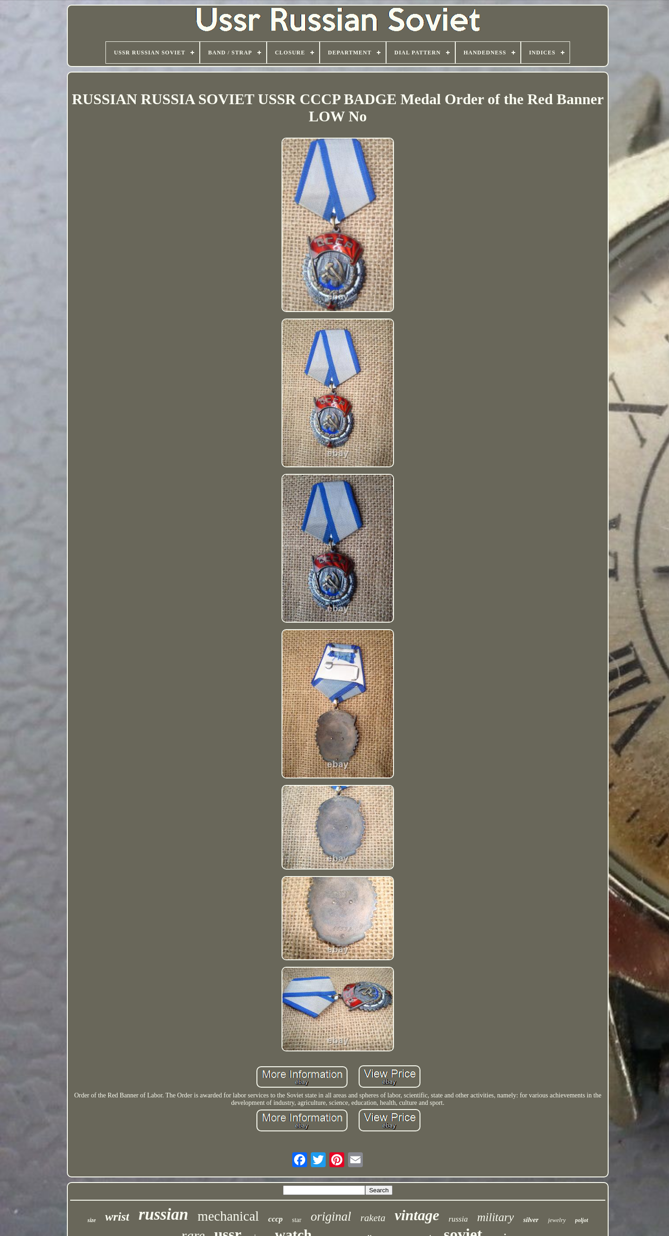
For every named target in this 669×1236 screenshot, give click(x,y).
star (297, 1219)
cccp (275, 1219)
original (331, 1216)
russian (163, 1214)
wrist (117, 1216)
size (91, 1220)
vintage (416, 1215)
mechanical (228, 1216)
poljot (581, 1220)
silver (530, 1219)
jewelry (556, 1219)
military (495, 1217)
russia (458, 1219)
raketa (373, 1217)
